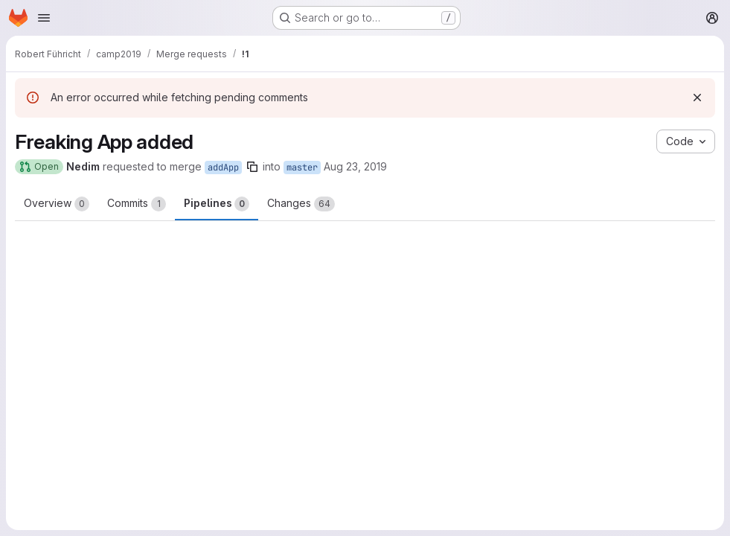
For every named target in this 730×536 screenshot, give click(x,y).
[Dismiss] (697, 97)
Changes (301, 204)
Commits (136, 204)
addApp (223, 167)
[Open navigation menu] (44, 18)
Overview (56, 204)
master (302, 167)
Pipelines (216, 204)
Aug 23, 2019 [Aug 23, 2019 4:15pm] (355, 166)
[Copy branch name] (252, 167)
